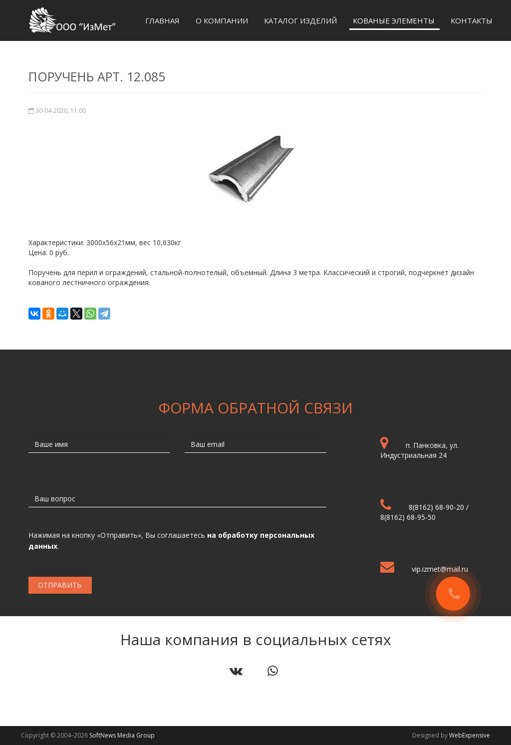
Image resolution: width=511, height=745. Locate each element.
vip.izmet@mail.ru (440, 569)
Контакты (472, 20)
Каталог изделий (300, 20)
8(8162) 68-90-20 (436, 507)
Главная (162, 20)
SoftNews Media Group (122, 735)
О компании (222, 20)
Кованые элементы (394, 20)
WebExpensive (469, 735)
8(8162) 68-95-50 (408, 517)
